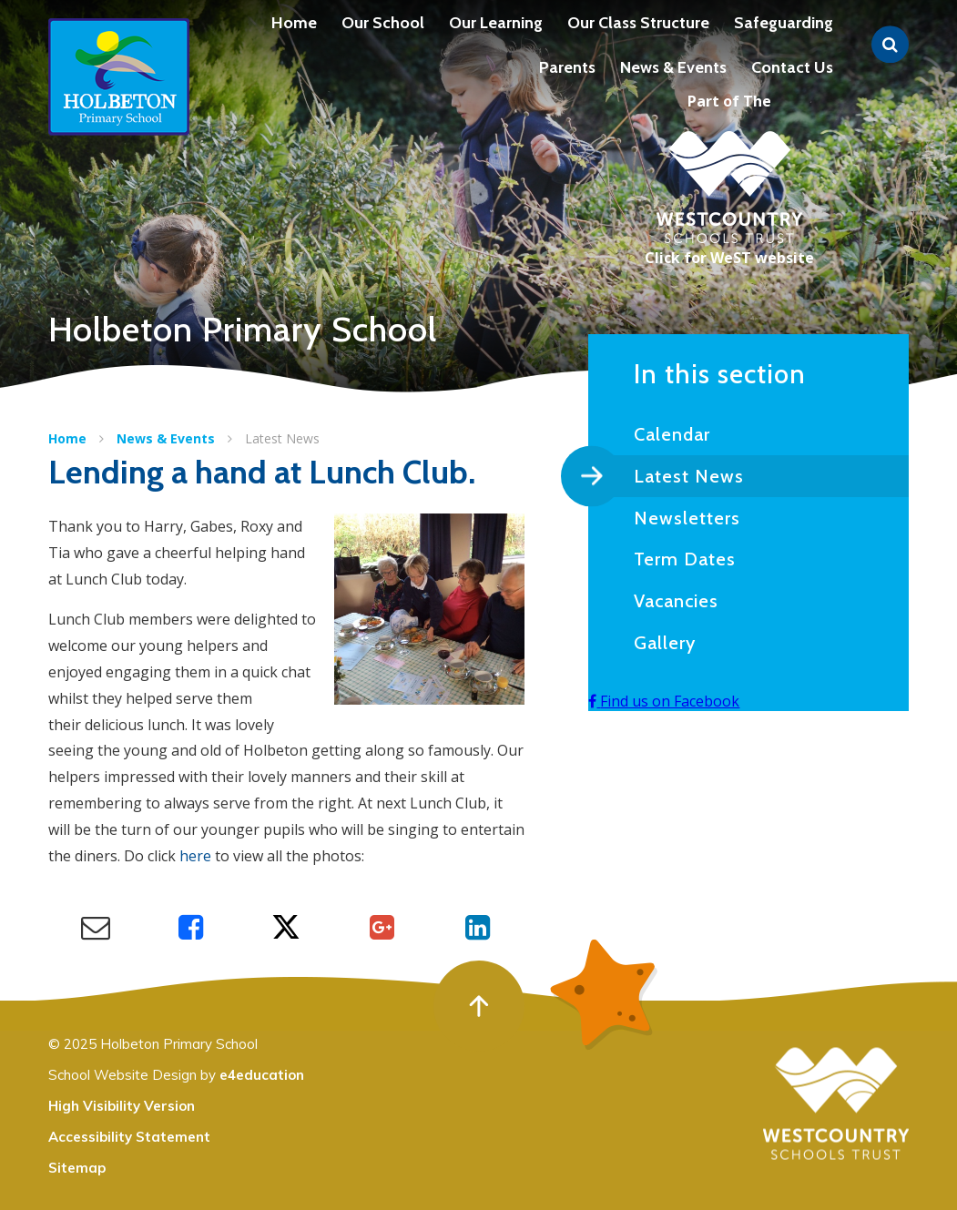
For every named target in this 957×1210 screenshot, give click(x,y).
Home (67, 438)
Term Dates (685, 559)
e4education (261, 1074)
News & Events (166, 438)
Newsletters (687, 518)
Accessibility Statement (129, 1136)
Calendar (672, 434)
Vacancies (676, 601)
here (195, 856)
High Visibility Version (121, 1105)
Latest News (282, 438)
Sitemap (77, 1167)
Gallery (665, 643)
